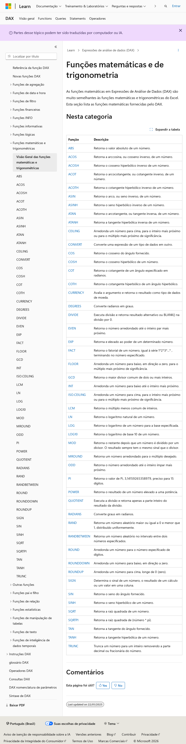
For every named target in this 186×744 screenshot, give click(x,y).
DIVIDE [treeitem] (21, 318)
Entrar (176, 6)
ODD (71, 465)
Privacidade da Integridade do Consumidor (33, 741)
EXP (71, 341)
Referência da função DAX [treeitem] (31, 68)
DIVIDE (73, 315)
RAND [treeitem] (20, 476)
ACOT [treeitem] (20, 201)
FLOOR (73, 364)
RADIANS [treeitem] (23, 468)
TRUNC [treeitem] (21, 576)
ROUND (73, 549)
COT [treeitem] (19, 284)
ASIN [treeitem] (19, 218)
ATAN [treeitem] (20, 234)
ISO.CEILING (77, 394)
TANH (72, 637)
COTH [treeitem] (20, 293)
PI (69, 478)
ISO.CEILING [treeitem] (25, 376)
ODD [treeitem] (19, 434)
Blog (110, 734)
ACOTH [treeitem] (21, 209)
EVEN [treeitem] (20, 326)
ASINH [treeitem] (21, 226)
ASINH (73, 205)
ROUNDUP (76, 572)
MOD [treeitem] (20, 418)
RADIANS (75, 514)
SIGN (72, 580)
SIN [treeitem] (18, 526)
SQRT (72, 611)
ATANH (73, 222)
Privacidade (149, 734)
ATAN (72, 213)
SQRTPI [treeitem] (21, 551)
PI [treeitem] (17, 443)
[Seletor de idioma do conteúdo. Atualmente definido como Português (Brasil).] (21, 723)
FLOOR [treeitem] (21, 351)
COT (71, 270)
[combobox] (31, 56)
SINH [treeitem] (20, 534)
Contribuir (129, 734)
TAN (71, 628)
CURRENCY (76, 292)
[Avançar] (155, 6)
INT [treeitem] (18, 368)
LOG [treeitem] (19, 401)
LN (70, 417)
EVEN (72, 328)
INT (70, 386)
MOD (72, 443)
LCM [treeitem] (19, 384)
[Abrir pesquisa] (165, 6)
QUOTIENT (75, 500)
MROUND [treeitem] (23, 426)
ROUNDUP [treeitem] (24, 509)
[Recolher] (56, 47)
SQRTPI (73, 620)
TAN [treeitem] (19, 559)
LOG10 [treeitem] (21, 409)
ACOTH (73, 187)
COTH (72, 284)
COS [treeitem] (19, 268)
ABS (71, 148)
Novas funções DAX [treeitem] (26, 76)
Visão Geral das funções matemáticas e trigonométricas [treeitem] (33, 162)
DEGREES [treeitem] (22, 309)
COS (71, 253)
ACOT (72, 174)
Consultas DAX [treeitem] (19, 679)
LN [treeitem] (18, 393)
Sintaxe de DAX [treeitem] (20, 696)
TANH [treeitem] (20, 568)
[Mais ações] (178, 50)
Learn (71, 50)
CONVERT (75, 244)
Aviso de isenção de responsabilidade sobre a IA (37, 734)
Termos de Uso (82, 741)
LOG (71, 425)
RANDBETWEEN (79, 536)
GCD (71, 377)
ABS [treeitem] (19, 176)
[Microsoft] (8, 6)
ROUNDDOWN (78, 563)
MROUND (75, 456)
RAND (72, 523)
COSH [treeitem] (20, 276)
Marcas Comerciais (111, 741)
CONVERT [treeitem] (23, 259)
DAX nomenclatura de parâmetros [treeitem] (33, 687)
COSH (72, 262)
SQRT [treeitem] (20, 543)
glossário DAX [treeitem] (18, 662)
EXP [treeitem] (19, 334)
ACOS (72, 157)
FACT (71, 350)
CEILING (74, 231)
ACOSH (73, 165)
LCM (71, 408)
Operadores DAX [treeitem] (21, 670)
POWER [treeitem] (21, 451)
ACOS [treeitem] (20, 184)
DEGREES (74, 306)
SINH (72, 602)
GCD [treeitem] (19, 359)
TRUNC (73, 646)
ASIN (71, 196)
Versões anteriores (88, 734)
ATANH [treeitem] (21, 243)
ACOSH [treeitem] (21, 193)
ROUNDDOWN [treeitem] (27, 501)
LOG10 (73, 434)
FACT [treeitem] (19, 343)
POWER (73, 492)
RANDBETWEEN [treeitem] (27, 484)
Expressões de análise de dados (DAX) (108, 50)
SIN (70, 594)
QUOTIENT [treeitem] (23, 459)
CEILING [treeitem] (22, 251)
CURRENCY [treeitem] (24, 301)
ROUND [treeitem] (22, 493)
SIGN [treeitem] (20, 518)
